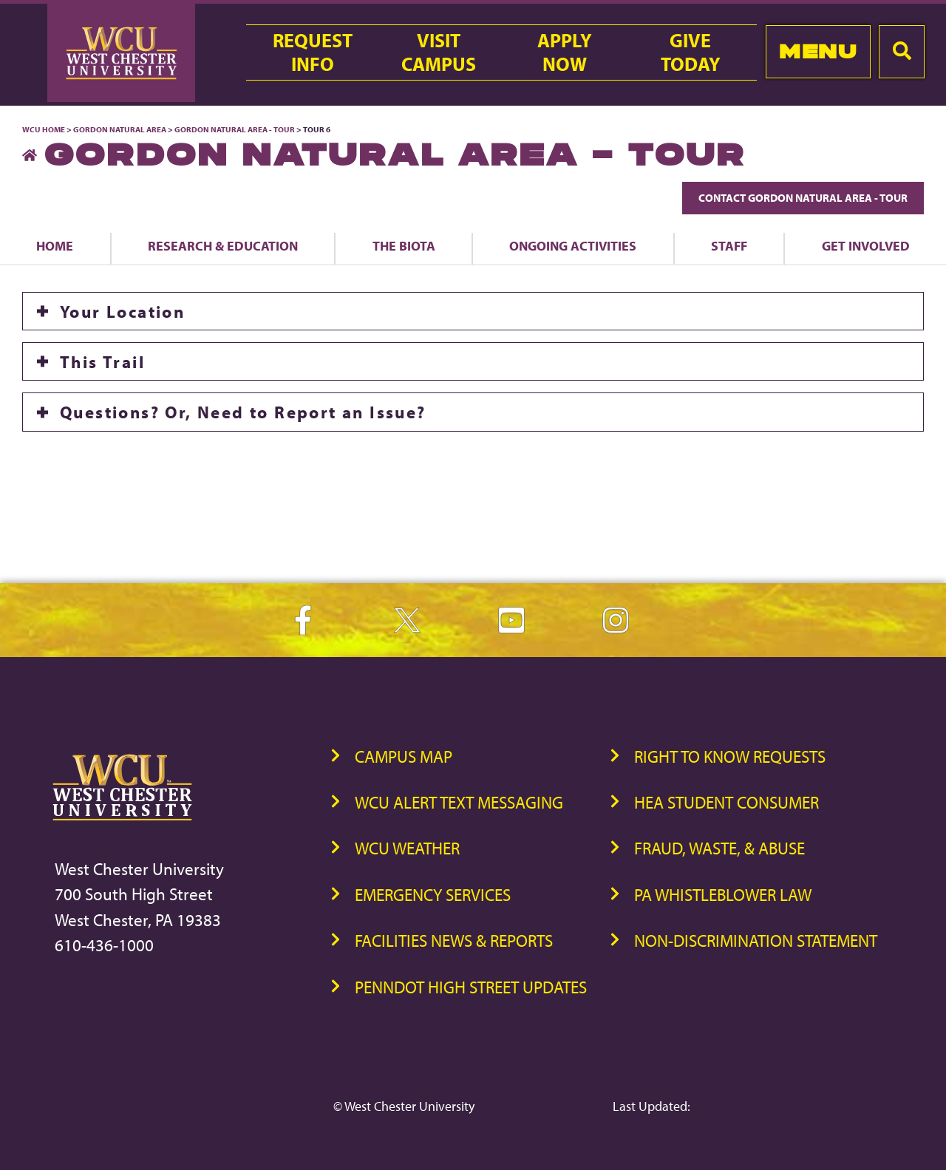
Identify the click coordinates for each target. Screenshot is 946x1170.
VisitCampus (438, 52)
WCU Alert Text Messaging (459, 802)
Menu (818, 51)
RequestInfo (313, 52)
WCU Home (43, 129)
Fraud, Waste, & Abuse (719, 848)
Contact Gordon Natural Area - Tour (803, 198)
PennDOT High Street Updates (471, 987)
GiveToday (691, 52)
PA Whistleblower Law (722, 894)
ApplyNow (564, 52)
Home (54, 245)
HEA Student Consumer (726, 802)
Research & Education (223, 245)
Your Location (122, 311)
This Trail (102, 361)
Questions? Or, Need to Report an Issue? (243, 412)
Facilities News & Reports (454, 940)
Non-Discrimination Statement (755, 940)
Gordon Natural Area (119, 129)
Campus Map (403, 756)
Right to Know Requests (730, 756)
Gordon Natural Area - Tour (234, 129)
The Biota (403, 245)
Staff (729, 245)
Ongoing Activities (572, 245)
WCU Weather (407, 848)
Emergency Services (433, 894)
